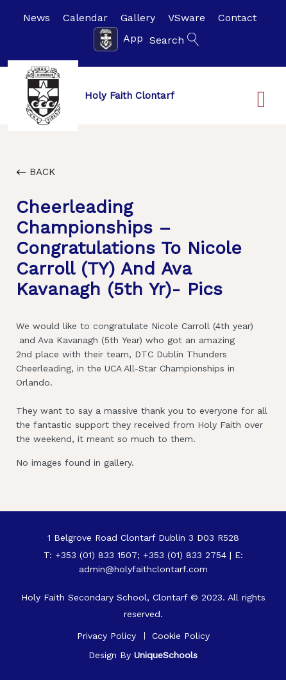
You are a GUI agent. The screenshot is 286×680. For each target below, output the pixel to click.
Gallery (138, 18)
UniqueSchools (166, 655)
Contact (237, 18)
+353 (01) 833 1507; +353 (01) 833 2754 (140, 555)
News (36, 18)
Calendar (85, 18)
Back (35, 172)
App (118, 39)
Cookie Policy (181, 636)
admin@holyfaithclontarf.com (143, 569)
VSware (186, 18)
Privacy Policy (106, 636)
